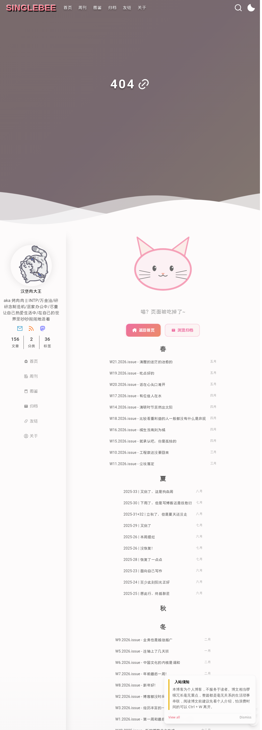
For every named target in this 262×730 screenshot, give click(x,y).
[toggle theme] (251, 8)
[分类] (31, 342)
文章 (15, 342)
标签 (47, 342)
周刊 (82, 7)
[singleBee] (31, 8)
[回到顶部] (253, 706)
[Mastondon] (42, 328)
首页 (67, 7)
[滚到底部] (253, 712)
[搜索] (238, 8)
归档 (112, 7)
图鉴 (97, 7)
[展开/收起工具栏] (253, 721)
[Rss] (31, 328)
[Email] (19, 328)
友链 (127, 7)
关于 (142, 7)
